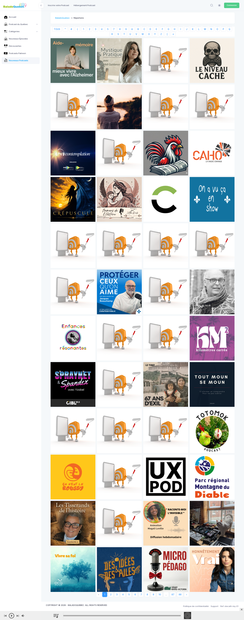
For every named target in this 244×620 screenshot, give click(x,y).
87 (172, 594)
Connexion (232, 5)
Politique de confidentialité (196, 606)
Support (214, 606)
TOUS (57, 29)
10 (160, 594)
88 (180, 594)
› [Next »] (186, 594)
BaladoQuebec (62, 18)
